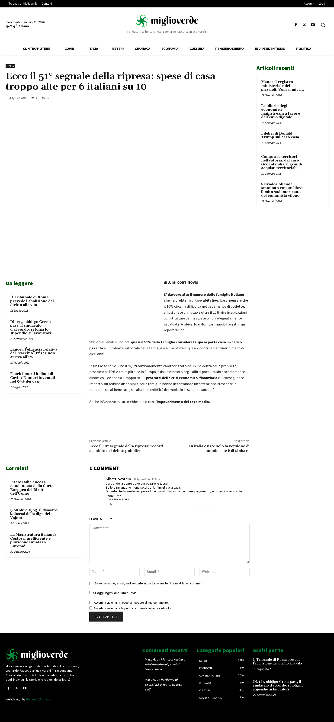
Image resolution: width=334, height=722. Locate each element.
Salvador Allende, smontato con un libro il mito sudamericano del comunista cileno (281, 190)
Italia (10, 66)
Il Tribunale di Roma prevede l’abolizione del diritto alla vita (32, 301)
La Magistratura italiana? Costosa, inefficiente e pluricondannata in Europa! (33, 540)
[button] (322, 24)
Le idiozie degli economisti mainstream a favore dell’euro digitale (280, 112)
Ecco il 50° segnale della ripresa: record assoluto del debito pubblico (126, 448)
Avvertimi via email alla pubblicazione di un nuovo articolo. (132, 608)
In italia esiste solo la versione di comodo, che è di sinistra (219, 448)
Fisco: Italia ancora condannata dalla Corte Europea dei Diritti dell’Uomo (31, 488)
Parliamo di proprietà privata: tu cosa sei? (163, 684)
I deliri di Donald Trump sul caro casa (280, 135)
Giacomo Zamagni (38, 699)
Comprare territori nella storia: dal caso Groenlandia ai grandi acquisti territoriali (281, 163)
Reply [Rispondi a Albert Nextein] (109, 504)
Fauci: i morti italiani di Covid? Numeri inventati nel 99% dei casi (32, 378)
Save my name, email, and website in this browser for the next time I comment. (149, 583)
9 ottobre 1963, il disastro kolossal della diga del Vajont (34, 514)
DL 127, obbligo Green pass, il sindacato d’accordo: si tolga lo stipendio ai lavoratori (30, 328)
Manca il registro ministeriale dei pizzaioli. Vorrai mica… (282, 86)
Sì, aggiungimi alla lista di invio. (113, 593)
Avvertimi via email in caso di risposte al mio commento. (131, 602)
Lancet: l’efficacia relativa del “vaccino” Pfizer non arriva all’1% (33, 353)
